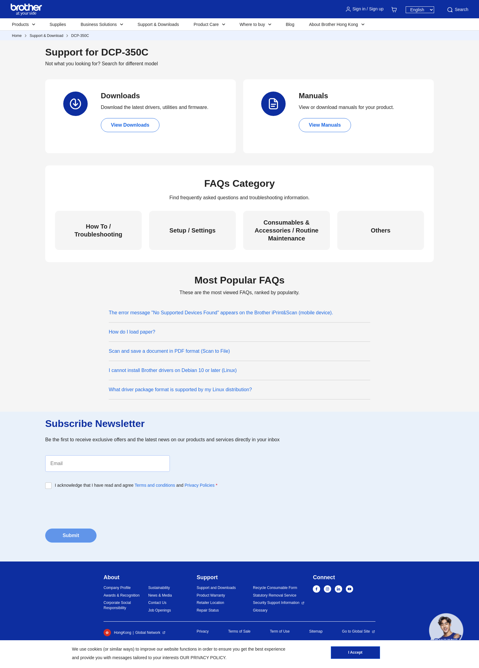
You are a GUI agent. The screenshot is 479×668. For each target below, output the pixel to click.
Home (17, 36)
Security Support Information (276, 603)
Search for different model (130, 63)
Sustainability (159, 588)
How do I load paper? (132, 331)
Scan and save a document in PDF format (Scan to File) (169, 351)
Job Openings (159, 610)
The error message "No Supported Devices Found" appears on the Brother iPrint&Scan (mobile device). (221, 312)
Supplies (57, 24)
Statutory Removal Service (274, 595)
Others (380, 230)
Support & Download (46, 36)
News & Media (160, 595)
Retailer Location (210, 603)
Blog (290, 24)
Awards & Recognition (122, 595)
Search (457, 9)
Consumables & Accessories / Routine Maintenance (287, 230)
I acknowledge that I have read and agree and (136, 485)
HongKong (117, 632)
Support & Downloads (158, 24)
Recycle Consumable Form (275, 588)
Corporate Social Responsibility (117, 605)
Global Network (147, 632)
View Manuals (325, 125)
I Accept (355, 653)
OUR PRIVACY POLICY (202, 657)
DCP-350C (80, 36)
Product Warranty (211, 595)
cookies (95, 649)
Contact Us (157, 603)
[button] (446, 630)
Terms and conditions (155, 485)
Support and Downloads (216, 588)
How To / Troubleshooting (98, 230)
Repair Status (208, 610)
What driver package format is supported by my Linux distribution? (180, 389)
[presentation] (91, 507)
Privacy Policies (199, 485)
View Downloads (130, 125)
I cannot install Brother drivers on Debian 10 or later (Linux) (173, 370)
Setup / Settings (192, 230)
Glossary (260, 610)
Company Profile (117, 588)
